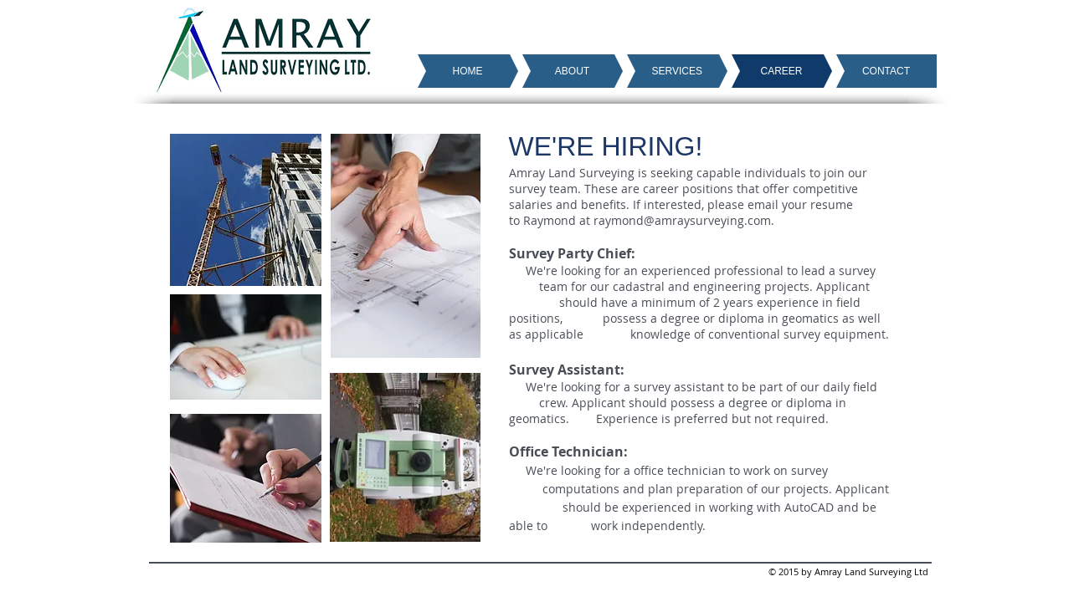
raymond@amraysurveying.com (682, 220)
